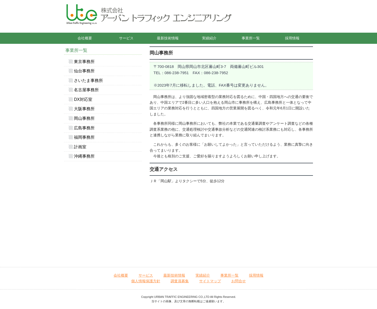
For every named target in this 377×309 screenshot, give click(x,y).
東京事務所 (84, 61)
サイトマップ (210, 281)
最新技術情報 (168, 38)
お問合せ (238, 281)
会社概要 (85, 38)
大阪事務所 (84, 109)
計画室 (80, 147)
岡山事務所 (84, 118)
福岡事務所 (84, 137)
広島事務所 (84, 128)
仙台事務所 (84, 71)
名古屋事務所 (86, 90)
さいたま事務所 (88, 80)
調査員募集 (180, 281)
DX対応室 (83, 99)
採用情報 (292, 38)
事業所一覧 (251, 38)
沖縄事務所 (84, 156)
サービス (126, 38)
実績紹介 (209, 38)
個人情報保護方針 (145, 281)
